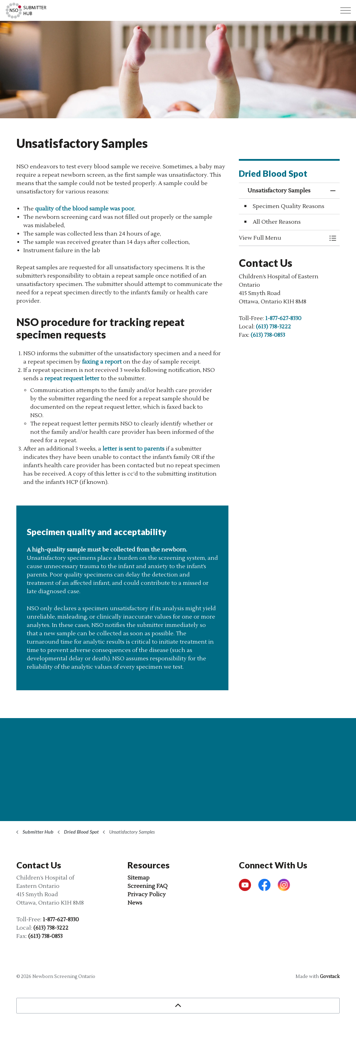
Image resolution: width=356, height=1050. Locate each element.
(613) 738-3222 (273, 326)
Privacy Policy (147, 894)
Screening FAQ (148, 886)
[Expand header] (345, 10)
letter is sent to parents (133, 448)
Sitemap (138, 877)
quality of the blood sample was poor (84, 208)
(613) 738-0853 (268, 335)
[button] (282, 238)
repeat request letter (71, 378)
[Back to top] (178, 1005)
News (135, 902)
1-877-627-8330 (283, 318)
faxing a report (102, 361)
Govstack (330, 976)
